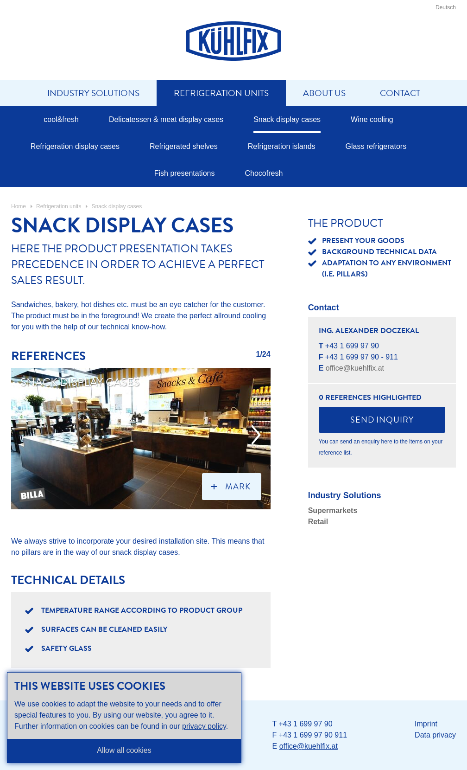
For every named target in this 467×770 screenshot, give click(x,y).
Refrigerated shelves (184, 146)
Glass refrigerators (376, 146)
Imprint (426, 724)
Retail (318, 522)
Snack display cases (287, 119)
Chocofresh (264, 173)
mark (238, 487)
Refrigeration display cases (75, 146)
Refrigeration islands (282, 146)
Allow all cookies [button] (124, 750)
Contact (400, 93)
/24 (265, 354)
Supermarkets (333, 510)
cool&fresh (61, 119)
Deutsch (445, 7)
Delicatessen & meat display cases (166, 119)
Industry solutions (93, 93)
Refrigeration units (221, 93)
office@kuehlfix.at (355, 368)
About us (324, 93)
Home (18, 206)
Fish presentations (184, 173)
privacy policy (204, 726)
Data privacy (435, 735)
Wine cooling (372, 119)
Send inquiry (382, 420)
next (256, 435)
